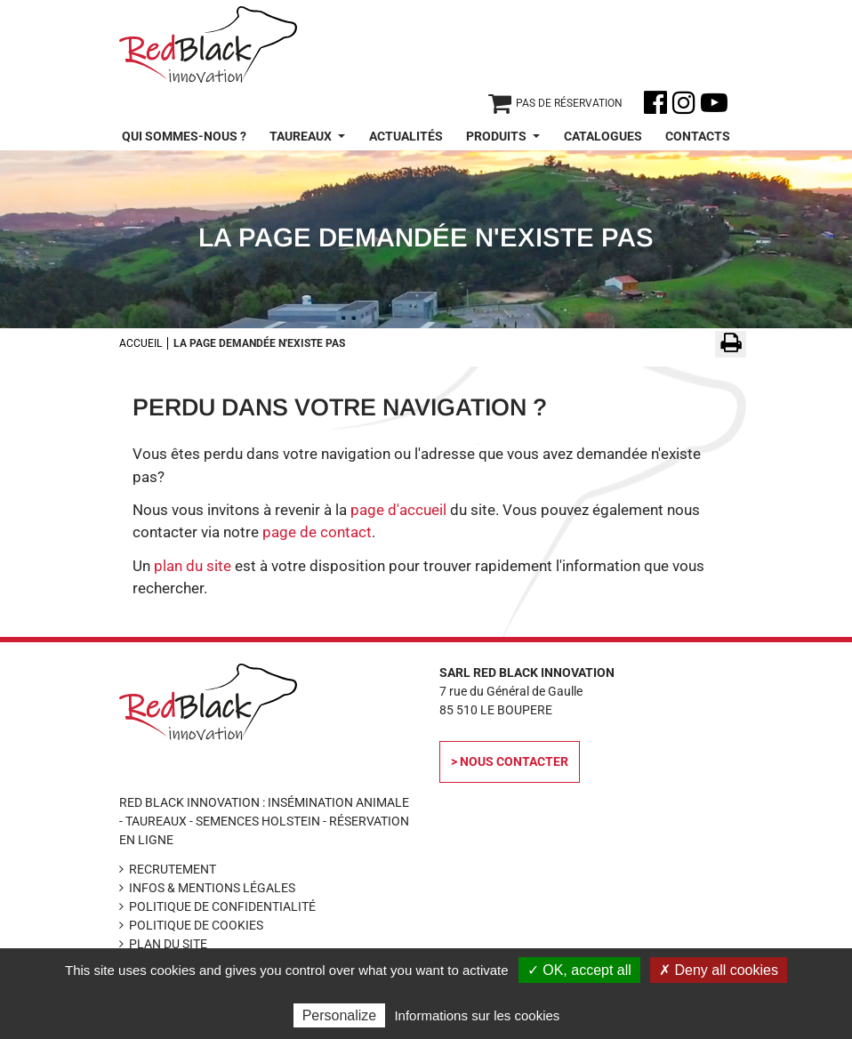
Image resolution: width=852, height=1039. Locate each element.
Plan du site (168, 944)
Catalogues (603, 136)
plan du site (192, 566)
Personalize (339, 1015)
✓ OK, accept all (579, 970)
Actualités (406, 136)
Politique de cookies (196, 925)
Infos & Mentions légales (212, 888)
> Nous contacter (509, 761)
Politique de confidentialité (222, 906)
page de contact (317, 532)
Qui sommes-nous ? (184, 136)
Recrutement (172, 869)
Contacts (697, 136)
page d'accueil (398, 510)
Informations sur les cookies (476, 1015)
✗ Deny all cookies (718, 970)
